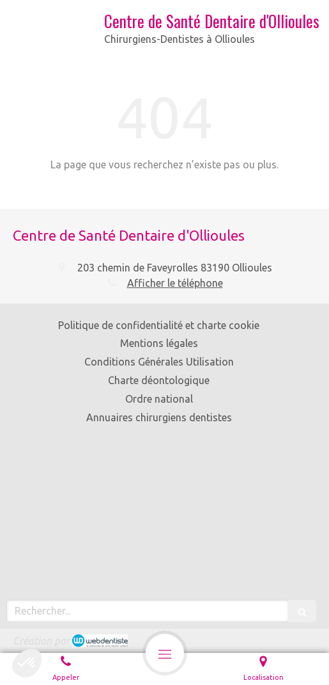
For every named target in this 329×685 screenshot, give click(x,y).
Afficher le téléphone (175, 283)
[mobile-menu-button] (164, 653)
